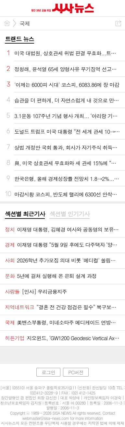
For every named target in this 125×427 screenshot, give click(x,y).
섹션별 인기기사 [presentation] (69, 214)
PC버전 (75, 372)
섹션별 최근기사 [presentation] (25, 214)
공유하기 (118, 23)
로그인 (48, 372)
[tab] (25, 214)
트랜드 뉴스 (19, 39)
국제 (24, 23)
